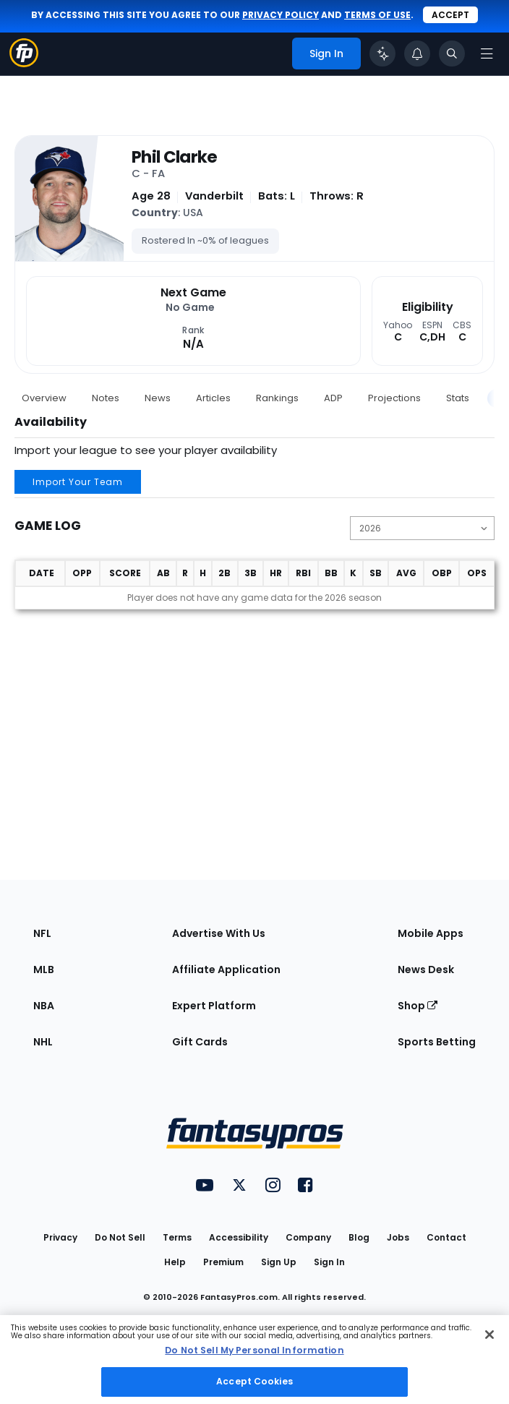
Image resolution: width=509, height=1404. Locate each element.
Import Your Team (78, 482)
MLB (43, 969)
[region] (254, 1359)
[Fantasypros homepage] (23, 63)
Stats (457, 398)
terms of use (377, 15)
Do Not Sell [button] (120, 1237)
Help (175, 1262)
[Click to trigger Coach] (382, 53)
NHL (43, 1042)
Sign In (329, 1262)
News (158, 398)
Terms (177, 1237)
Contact (446, 1237)
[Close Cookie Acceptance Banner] (489, 1334)
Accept (450, 15)
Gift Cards (200, 1042)
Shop (417, 1005)
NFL (42, 933)
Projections (394, 398)
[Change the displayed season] (422, 528)
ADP (333, 398)
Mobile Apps (430, 933)
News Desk (426, 969)
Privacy (60, 1237)
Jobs (398, 1237)
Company (308, 1237)
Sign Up (278, 1262)
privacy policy (280, 15)
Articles (213, 398)
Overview (44, 398)
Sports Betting (437, 1042)
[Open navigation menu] (487, 53)
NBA (43, 1005)
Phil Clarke (175, 157)
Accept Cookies (254, 1381)
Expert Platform (214, 1005)
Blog (358, 1237)
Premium (223, 1262)
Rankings (277, 398)
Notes (105, 398)
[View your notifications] (417, 53)
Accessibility (238, 1237)
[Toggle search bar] (452, 53)
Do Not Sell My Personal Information (254, 1350)
